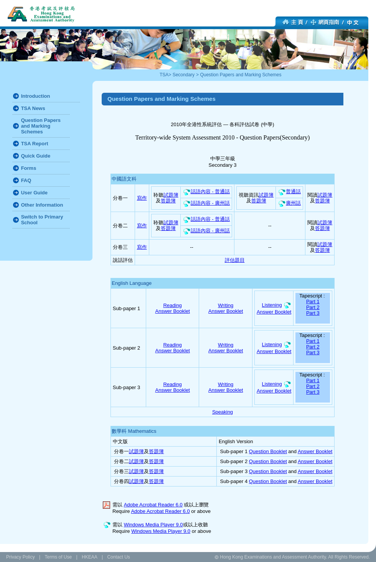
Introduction (35, 96)
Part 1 (313, 301)
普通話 (289, 191)
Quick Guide (36, 156)
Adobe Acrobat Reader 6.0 (153, 505)
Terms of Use (58, 557)
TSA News (33, 108)
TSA (164, 74)
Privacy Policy (20, 557)
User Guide (34, 193)
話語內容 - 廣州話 (206, 203)
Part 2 (313, 307)
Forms (28, 168)
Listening (272, 305)
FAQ (26, 180)
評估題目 (235, 260)
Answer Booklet (172, 311)
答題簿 (168, 201)
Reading (172, 305)
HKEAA (89, 557)
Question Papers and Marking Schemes (240, 74)
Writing (225, 305)
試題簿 (170, 195)
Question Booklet (268, 451)
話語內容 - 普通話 (206, 191)
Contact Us (118, 557)
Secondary (184, 74)
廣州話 (289, 203)
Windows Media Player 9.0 (153, 524)
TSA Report (34, 143)
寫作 (142, 198)
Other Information (42, 205)
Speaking (222, 412)
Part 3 (313, 313)
